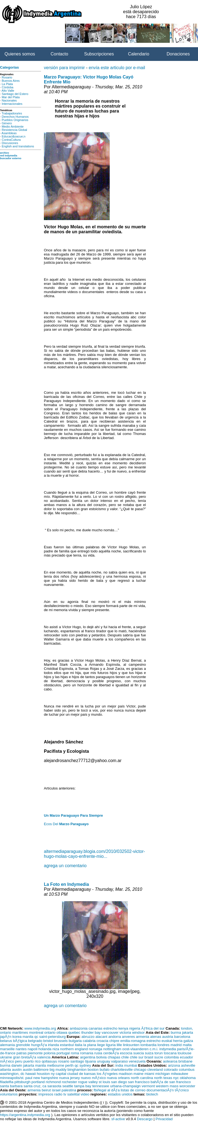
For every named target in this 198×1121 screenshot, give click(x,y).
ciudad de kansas (81, 1074)
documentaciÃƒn (160, 1090)
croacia (102, 1041)
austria (167, 1037)
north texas (163, 1078)
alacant (101, 1037)
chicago (140, 1069)
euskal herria (172, 1041)
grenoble (23, 1045)
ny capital (58, 1074)
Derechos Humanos (15, 116)
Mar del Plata (10, 97)
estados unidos (120, 1094)
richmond (53, 1082)
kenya (123, 1028)
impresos (45, 1094)
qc (36, 1037)
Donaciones (178, 54)
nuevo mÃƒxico (93, 1078)
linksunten (131, 1045)
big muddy (58, 1069)
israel (56, 1090)
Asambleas (9, 133)
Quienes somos (20, 54)
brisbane (186, 1061)
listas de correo (133, 1090)
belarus (6, 1041)
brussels (61, 1041)
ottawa (61, 1032)
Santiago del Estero (15, 93)
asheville (188, 1065)
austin (17, 1069)
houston (43, 1074)
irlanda (53, 1045)
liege (101, 1045)
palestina (68, 1090)
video (85, 1094)
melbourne (55, 1065)
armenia (142, 1037)
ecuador (186, 1057)
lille (119, 1045)
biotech (152, 1094)
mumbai (130, 1065)
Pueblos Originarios (15, 120)
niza (55, 1049)
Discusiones (10, 143)
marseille (7, 1049)
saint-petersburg (52, 1037)
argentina (87, 1057)
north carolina (142, 1078)
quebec (74, 1032)
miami (149, 1074)
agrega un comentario (65, 865)
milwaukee (179, 1074)
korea (16, 1037)
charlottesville (122, 1069)
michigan (162, 1074)
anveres (128, 1037)
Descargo (144, 1119)
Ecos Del (66, 824)
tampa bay (82, 1086)
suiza (149, 1053)
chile (125, 1057)
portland (38, 1082)
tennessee (100, 1086)
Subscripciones (99, 54)
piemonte (35, 1053)
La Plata (7, 84)
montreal (36, 1032)
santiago (77, 1061)
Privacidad (163, 1119)
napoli (33, 1049)
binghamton (77, 1069)
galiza (188, 1041)
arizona (174, 1065)
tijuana (90, 1061)
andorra (114, 1037)
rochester (69, 1082)
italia (78, 1045)
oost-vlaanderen (135, 1049)
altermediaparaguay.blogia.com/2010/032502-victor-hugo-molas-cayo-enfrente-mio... (94, 854)
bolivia (101, 1057)
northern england (74, 1049)
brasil (149, 1057)
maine (138, 1074)
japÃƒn (6, 1037)
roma (75, 1053)
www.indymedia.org (40, 1028)
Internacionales (12, 103)
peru (18, 1061)
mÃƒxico (7, 1061)
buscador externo (10, 158)
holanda (44, 1049)
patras (21, 1053)
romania (86, 1053)
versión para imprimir (64, 67)
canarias (95, 1028)
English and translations (18, 146)
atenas (155, 1037)
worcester (187, 1086)
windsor (138, 1032)
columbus (186, 1069)
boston (92, 1069)
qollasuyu (49, 1061)
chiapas (114, 1057)
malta (187, 1045)
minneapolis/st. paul (16, 1078)
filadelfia (6, 1082)
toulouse (184, 1053)
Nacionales (9, 100)
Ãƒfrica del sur (153, 1028)
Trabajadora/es (12, 113)
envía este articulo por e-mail (117, 67)
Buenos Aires (10, 80)
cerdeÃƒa (111, 1053)
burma (176, 1032)
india (119, 1065)
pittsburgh (23, 1082)
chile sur (136, 1057)
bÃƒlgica (20, 1041)
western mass (167, 1086)
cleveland (155, 1069)
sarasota (54, 1086)
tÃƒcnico (182, 1090)
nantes (21, 1049)
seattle (67, 1086)
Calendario (138, 54)
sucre (158, 1057)
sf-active (118, 1119)
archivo (4, 152)
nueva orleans (118, 1078)
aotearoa (170, 1061)
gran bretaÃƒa (24, 1057)
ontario (50, 1032)
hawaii (31, 1074)
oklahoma (188, 1078)
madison (125, 1074)
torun (158, 1053)
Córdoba (7, 87)
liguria (111, 1045)
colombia (171, 1057)
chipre (114, 1041)
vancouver (110, 1032)
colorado (171, 1069)
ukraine (6, 1057)
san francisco (139, 1082)
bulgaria (75, 1041)
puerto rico (32, 1061)
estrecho (110, 1028)
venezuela (137, 1061)
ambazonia (78, 1028)
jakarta (187, 1032)
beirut (46, 1090)
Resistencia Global (14, 129)
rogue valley (88, 1082)
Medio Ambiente (13, 126)
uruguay (103, 1061)
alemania (7, 1045)
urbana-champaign (125, 1086)
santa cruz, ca (35, 1086)
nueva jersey (69, 1078)
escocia (126, 1053)
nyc (176, 1078)
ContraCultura (11, 139)
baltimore (41, 1069)
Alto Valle (8, 90)
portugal (63, 1053)
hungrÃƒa (39, 1045)
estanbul (67, 1045)
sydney (85, 1065)
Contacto (59, 54)
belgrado (35, 1041)
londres (163, 1045)
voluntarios (9, 1094)
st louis (104, 1082)
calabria (89, 1041)
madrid (176, 1045)
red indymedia (8, 155)
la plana (89, 1045)
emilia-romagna (133, 1041)
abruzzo (87, 1037)
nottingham (112, 1049)
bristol (48, 1041)
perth (69, 1065)
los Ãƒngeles (107, 1074)
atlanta (5, 1069)
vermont (148, 1086)
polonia (49, 1053)
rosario (63, 1061)
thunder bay (90, 1032)
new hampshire (45, 1078)
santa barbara (11, 1086)
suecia (138, 1053)
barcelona (182, 1037)
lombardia (148, 1045)
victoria (125, 1032)
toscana (170, 1053)
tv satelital (71, 1094)
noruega (95, 1049)
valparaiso (119, 1061)
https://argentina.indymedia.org (25, 1115)
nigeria (134, 1028)
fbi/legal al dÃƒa (107, 1090)
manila (27, 1037)
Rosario (7, 77)
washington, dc (12, 1074)
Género (7, 123)
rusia (98, 1053)
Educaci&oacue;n (13, 136)
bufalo (104, 1069)
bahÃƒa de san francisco (171, 1082)
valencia (44, 1057)
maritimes (20, 1032)
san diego (119, 1082)
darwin (16, 1065)
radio (58, 1094)
